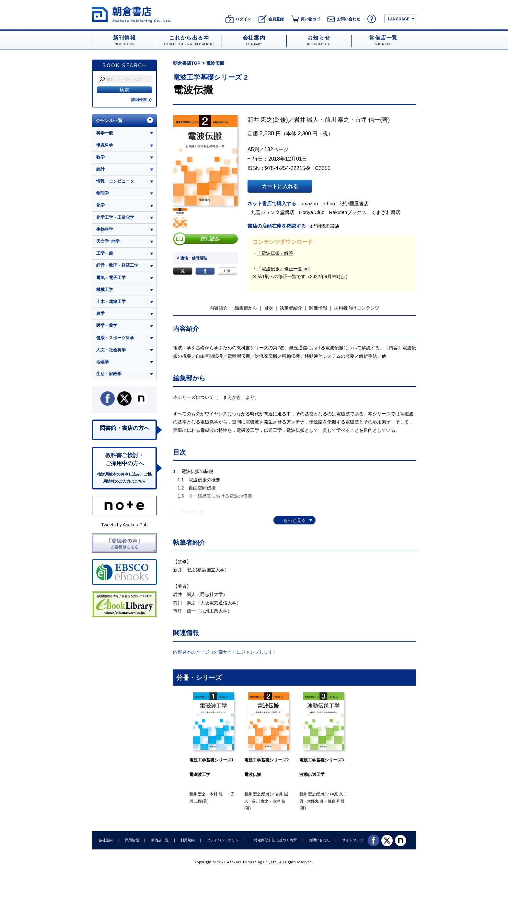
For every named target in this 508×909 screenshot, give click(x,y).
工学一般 (104, 253)
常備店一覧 (159, 840)
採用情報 (131, 840)
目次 (268, 307)
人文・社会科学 (111, 350)
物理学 (102, 193)
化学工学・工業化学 (115, 217)
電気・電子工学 (111, 277)
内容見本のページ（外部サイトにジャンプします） (225, 652)
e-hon (329, 203)
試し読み (210, 239)
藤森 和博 (336, 801)
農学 (100, 313)
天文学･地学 (108, 241)
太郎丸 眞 (315, 801)
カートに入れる (280, 186)
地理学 (102, 362)
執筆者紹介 (291, 307)
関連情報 (318, 307)
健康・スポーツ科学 (115, 337)
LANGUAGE (398, 18)
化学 (100, 205)
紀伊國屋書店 (354, 203)
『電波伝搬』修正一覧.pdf (283, 268)
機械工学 (104, 289)
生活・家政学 (108, 374)
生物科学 (104, 229)
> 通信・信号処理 (192, 258)
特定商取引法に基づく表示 (274, 840)
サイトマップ (351, 840)
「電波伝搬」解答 (275, 253)
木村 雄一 (218, 794)
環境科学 (104, 144)
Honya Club (312, 212)
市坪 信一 (367, 120)
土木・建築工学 (111, 301)
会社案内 (105, 840)
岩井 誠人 (306, 120)
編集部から (246, 307)
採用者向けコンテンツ (356, 307)
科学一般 (104, 132)
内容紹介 (219, 307)
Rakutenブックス (348, 212)
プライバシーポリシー (223, 840)
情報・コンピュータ (115, 181)
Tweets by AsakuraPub (124, 525)
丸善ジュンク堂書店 (272, 212)
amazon (309, 203)
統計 (100, 169)
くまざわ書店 (385, 212)
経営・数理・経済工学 (117, 265)
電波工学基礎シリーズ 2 (210, 77)
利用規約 (187, 840)
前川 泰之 (337, 120)
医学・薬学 (106, 325)
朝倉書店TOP (187, 63)
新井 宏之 (260, 120)
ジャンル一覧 (108, 120)
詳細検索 (141, 99)
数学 (100, 157)
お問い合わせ (318, 840)
